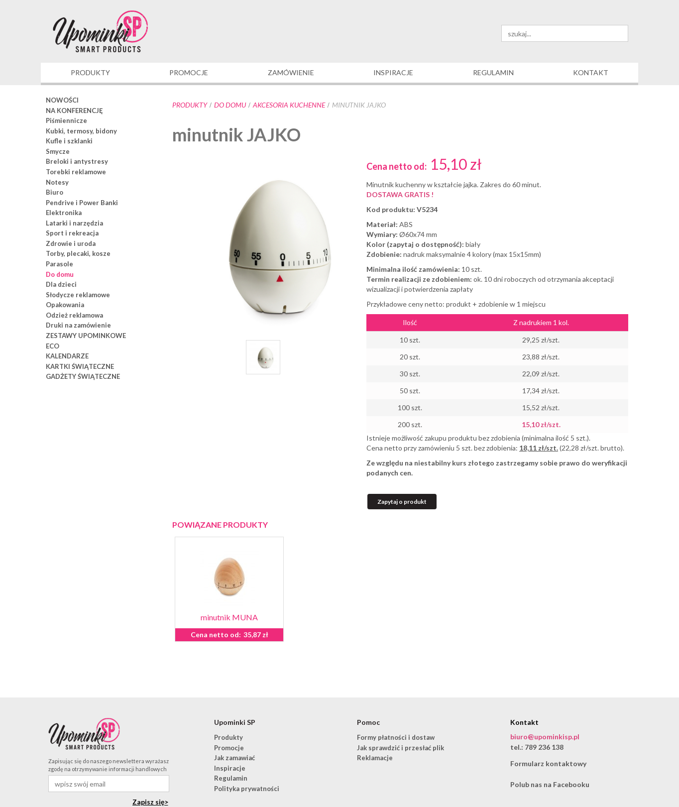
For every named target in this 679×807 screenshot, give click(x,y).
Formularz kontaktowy (548, 763)
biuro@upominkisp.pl (544, 736)
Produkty (189, 105)
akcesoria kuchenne (289, 105)
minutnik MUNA (229, 617)
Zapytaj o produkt (402, 501)
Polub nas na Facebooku (549, 784)
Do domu (230, 105)
